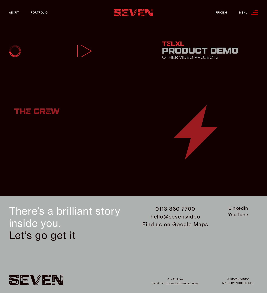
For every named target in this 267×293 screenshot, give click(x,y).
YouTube (238, 214)
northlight (245, 283)
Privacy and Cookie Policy (181, 283)
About (14, 12)
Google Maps (190, 224)
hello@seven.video (175, 216)
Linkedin (238, 208)
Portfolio (39, 12)
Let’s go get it (42, 235)
